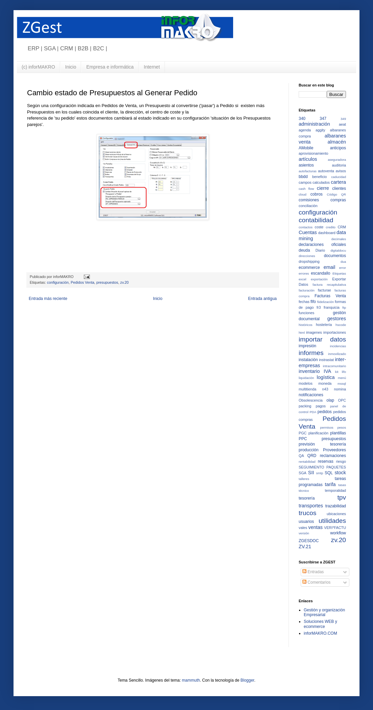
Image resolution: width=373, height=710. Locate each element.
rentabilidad (307, 461)
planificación (318, 433)
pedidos (325, 411)
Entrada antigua (262, 298)
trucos (307, 512)
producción (309, 450)
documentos (335, 255)
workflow (338, 533)
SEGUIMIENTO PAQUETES (322, 467)
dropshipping (309, 261)
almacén (337, 142)
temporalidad (335, 490)
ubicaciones (336, 514)
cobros (316, 194)
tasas (342, 485)
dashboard (326, 233)
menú (342, 378)
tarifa (330, 484)
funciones (306, 313)
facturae (324, 290)
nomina (340, 389)
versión (304, 533)
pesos (341, 427)
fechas (304, 302)
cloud (302, 194)
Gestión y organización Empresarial (324, 612)
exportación (319, 279)
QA (301, 456)
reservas (325, 461)
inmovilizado (337, 354)
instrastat (326, 360)
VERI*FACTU (335, 528)
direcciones (307, 256)
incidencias (338, 346)
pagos (320, 406)
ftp (344, 307)
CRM (342, 227)
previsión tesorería (322, 444)
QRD (312, 455)
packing (305, 406)
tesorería (307, 498)
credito (330, 227)
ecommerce (309, 267)
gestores (336, 318)
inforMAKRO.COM (320, 633)
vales (303, 528)
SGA (302, 473)
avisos (340, 171)
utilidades (332, 520)
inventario (309, 371)
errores (304, 273)
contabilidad (316, 220)
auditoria (339, 165)
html (302, 332)
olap (330, 400)
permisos (326, 427)
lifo (344, 372)
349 (343, 119)
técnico (304, 490)
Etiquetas (339, 273)
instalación (308, 359)
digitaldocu (338, 250)
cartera (338, 182)
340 (302, 118)
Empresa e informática (109, 67)
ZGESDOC (309, 540)
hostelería (324, 325)
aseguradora (337, 159)
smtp (319, 473)
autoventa (326, 171)
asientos (306, 165)
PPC (303, 438)
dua (343, 261)
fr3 (319, 307)
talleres (304, 479)
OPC (342, 400)
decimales (338, 239)
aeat (342, 124)
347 (323, 118)
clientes (339, 188)
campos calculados (314, 182)
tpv (341, 497)
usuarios (306, 521)
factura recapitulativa (329, 284)
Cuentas (308, 232)
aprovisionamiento (313, 153)
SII (311, 472)
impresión (307, 346)
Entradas (313, 571)
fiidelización (325, 302)
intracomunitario (334, 366)
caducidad (338, 177)
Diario (320, 250)
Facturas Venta (330, 296)
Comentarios (316, 582)
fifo (313, 301)
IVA (327, 371)
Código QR (336, 194)
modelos (306, 383)
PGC (302, 433)
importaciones (334, 332)
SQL (329, 473)
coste (319, 227)
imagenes (314, 332)
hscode (340, 325)
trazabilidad (335, 506)
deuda (304, 250)
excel (302, 279)
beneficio (319, 177)
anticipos (338, 148)
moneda (324, 383)
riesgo (341, 461)
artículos (308, 159)
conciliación (308, 206)
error (342, 268)
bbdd (303, 176)
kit (337, 372)
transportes (311, 505)
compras (338, 200)
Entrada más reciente (48, 298)
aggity (320, 130)
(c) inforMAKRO (38, 67)
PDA (312, 412)
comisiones (309, 200)
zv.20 (124, 282)
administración (314, 124)
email (329, 267)
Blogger (247, 680)
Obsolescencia (311, 400)
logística (326, 377)
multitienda (307, 389)
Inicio (70, 67)
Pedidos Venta (82, 282)
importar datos (322, 339)
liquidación (306, 378)
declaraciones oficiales (322, 244)
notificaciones (311, 394)
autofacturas (308, 171)
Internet (152, 67)
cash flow (306, 189)
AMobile (306, 148)
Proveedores (334, 450)
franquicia (332, 307)
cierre (323, 188)
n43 (325, 389)
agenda (305, 130)
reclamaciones (333, 455)
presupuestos (107, 282)
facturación (307, 290)
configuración (58, 282)
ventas (315, 527)
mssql (342, 383)
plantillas (338, 433)
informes (311, 352)
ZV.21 (305, 546)
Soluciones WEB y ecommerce (320, 624)
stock (340, 472)
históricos (306, 325)
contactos (306, 227)
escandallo (320, 273)
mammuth (191, 680)
